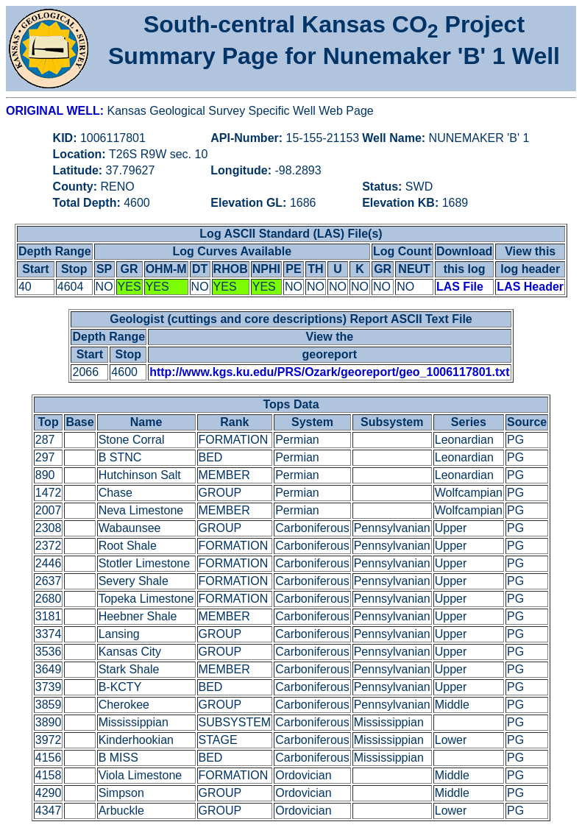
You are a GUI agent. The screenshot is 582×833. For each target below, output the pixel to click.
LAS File (459, 286)
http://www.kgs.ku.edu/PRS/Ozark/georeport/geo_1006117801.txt (329, 372)
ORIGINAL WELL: (56, 110)
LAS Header (530, 286)
